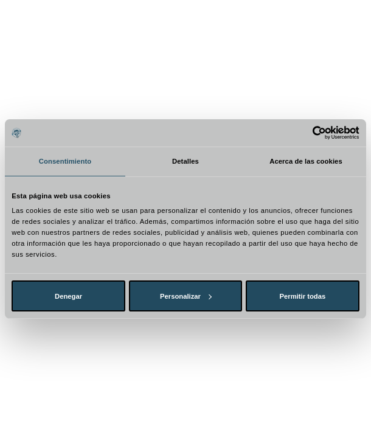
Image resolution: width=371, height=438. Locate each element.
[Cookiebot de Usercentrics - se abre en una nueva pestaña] (306, 133)
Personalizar (186, 296)
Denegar (68, 296)
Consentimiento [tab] (65, 161)
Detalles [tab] (185, 161)
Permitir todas (303, 296)
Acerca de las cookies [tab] (305, 161)
